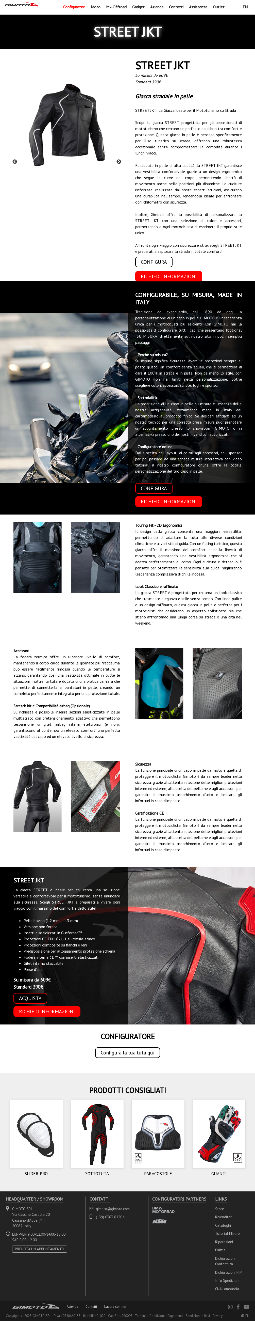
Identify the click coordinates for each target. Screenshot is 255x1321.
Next (118, 161)
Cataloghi (223, 1225)
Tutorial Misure (227, 1233)
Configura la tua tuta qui (128, 1052)
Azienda (156, 6)
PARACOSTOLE (158, 1173)
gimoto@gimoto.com (113, 1208)
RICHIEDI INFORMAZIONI (169, 276)
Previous (14, 161)
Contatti (176, 6)
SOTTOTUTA (97, 1173)
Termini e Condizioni (150, 1315)
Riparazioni (224, 1241)
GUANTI (219, 1173)
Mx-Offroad (116, 6)
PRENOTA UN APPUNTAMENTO (39, 1249)
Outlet (219, 6)
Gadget (138, 6)
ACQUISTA (30, 998)
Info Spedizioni (227, 1280)
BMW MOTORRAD (163, 1210)
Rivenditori (223, 1217)
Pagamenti (175, 1315)
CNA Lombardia (227, 1288)
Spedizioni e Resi (197, 1315)
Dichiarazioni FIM (228, 1272)
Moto (95, 6)
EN (245, 6)
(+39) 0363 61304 (110, 1217)
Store (219, 1208)
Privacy (218, 1315)
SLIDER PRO (36, 1173)
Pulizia (220, 1250)
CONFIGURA (154, 262)
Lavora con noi (115, 1306)
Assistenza (198, 6)
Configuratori (74, 6)
